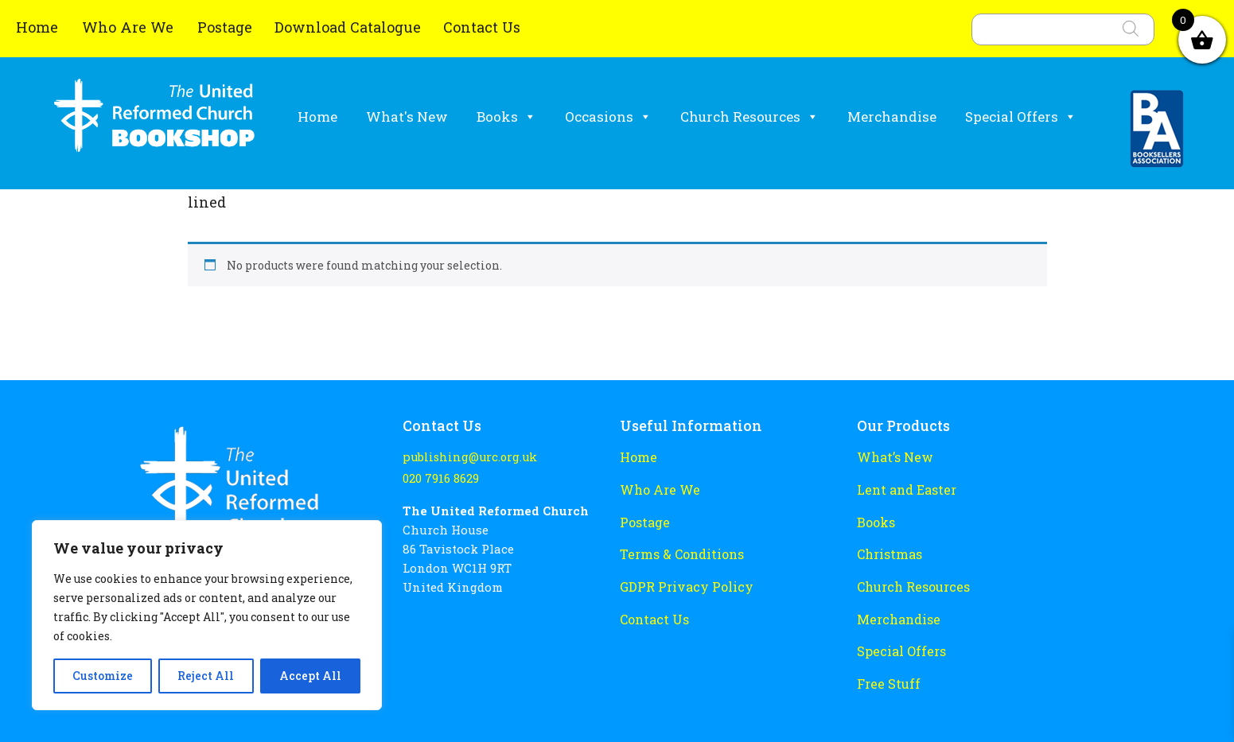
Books (506, 117)
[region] (207, 615)
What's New (407, 116)
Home (39, 27)
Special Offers (1020, 117)
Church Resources (749, 117)
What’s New (892, 456)
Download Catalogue (347, 27)
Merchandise (891, 116)
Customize (102, 675)
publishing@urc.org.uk (466, 456)
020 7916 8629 (440, 476)
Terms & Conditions (679, 549)
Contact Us (481, 27)
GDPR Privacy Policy (681, 581)
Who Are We (129, 27)
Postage (224, 27)
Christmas (888, 549)
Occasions (608, 117)
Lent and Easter (904, 487)
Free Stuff (886, 674)
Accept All (310, 675)
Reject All (205, 675)
